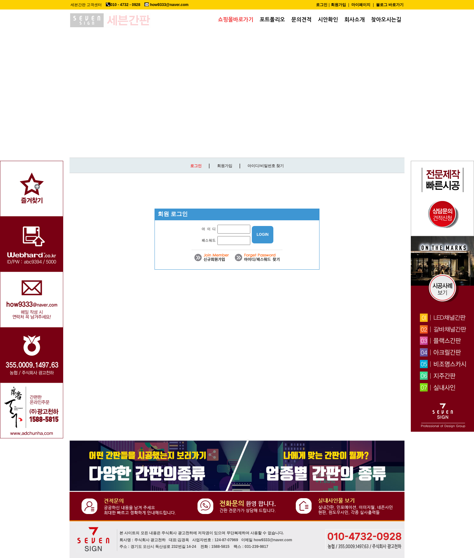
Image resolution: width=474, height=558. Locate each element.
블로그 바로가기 (390, 5)
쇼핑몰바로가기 (235, 19)
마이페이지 (360, 5)
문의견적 (301, 19)
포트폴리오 (272, 19)
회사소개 (354, 19)
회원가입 (338, 5)
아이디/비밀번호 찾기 (265, 166)
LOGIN (263, 234)
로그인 (321, 5)
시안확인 (328, 19)
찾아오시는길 (386, 19)
